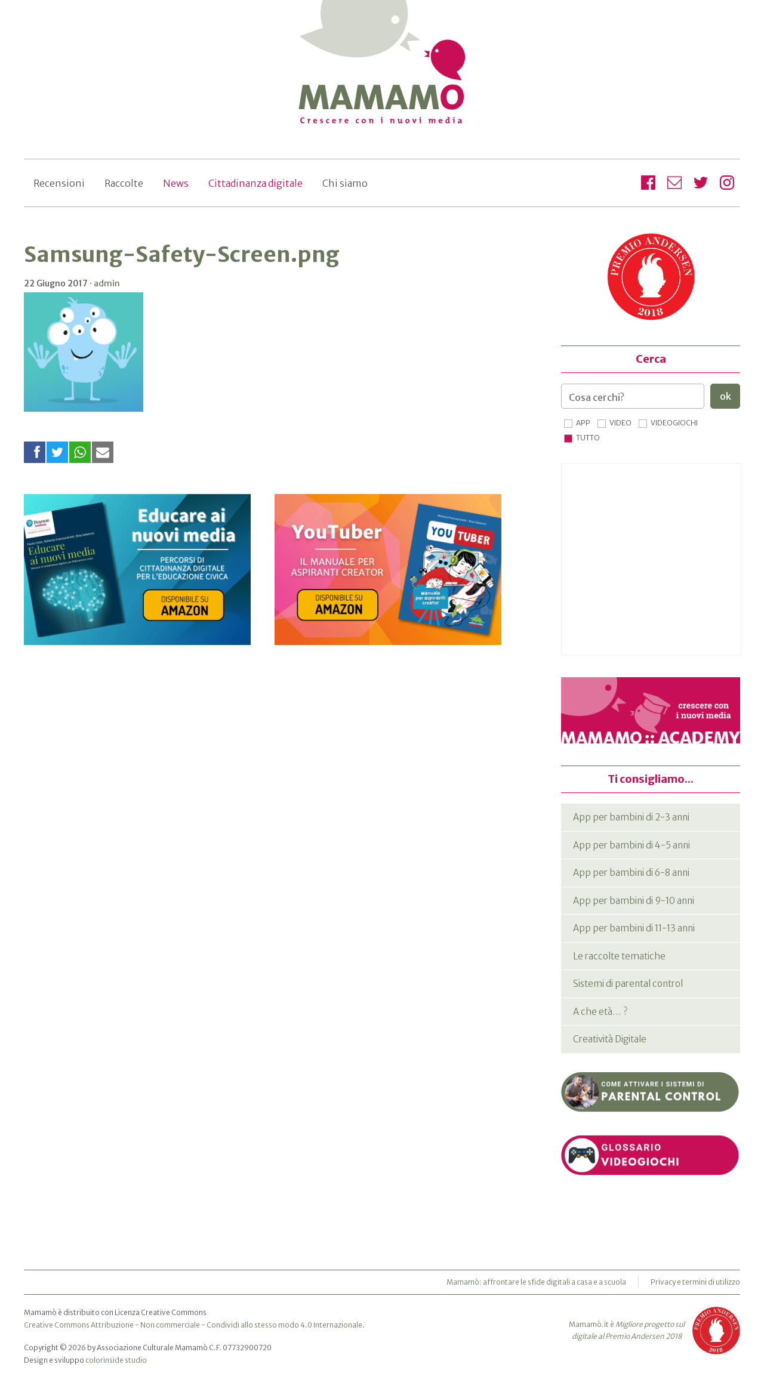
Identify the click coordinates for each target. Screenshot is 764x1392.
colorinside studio (116, 1360)
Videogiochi (674, 422)
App (583, 422)
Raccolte (123, 183)
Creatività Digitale (609, 1039)
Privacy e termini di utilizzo (695, 1281)
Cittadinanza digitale (255, 183)
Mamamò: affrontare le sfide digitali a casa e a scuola (536, 1281)
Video (620, 422)
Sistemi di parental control (628, 983)
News (176, 183)
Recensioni (59, 183)
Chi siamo (345, 183)
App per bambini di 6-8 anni (631, 872)
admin (107, 283)
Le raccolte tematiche (619, 956)
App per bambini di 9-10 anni (633, 900)
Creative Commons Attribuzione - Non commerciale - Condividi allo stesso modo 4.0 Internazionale (193, 1324)
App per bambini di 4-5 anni (631, 845)
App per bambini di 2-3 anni (631, 817)
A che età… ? (600, 1011)
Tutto (588, 437)
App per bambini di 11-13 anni (634, 928)
